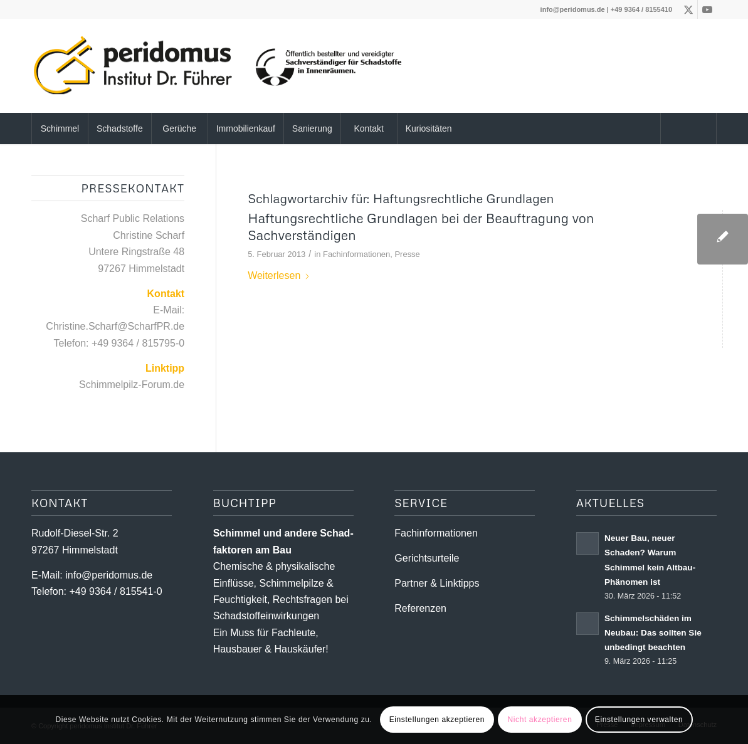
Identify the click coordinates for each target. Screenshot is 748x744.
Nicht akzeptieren (540, 719)
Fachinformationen (356, 254)
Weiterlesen (279, 275)
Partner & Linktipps (436, 583)
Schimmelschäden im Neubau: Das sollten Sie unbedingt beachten (653, 633)
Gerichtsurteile (426, 558)
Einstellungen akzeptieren (437, 719)
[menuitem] (59, 128)
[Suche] (688, 128)
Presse (406, 254)
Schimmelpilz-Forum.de (131, 384)
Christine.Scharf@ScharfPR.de (115, 326)
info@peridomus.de (572, 9)
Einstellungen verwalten (639, 719)
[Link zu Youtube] (707, 9)
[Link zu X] (688, 9)
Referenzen (420, 608)
